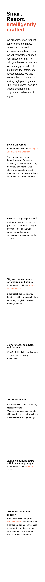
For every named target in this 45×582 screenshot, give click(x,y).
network (17, 288)
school (10, 288)
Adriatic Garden (14, 522)
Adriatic (32, 285)
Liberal (10, 152)
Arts (15, 152)
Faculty (32, 148)
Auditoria (29, 466)
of (37, 148)
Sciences (26, 152)
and (19, 152)
